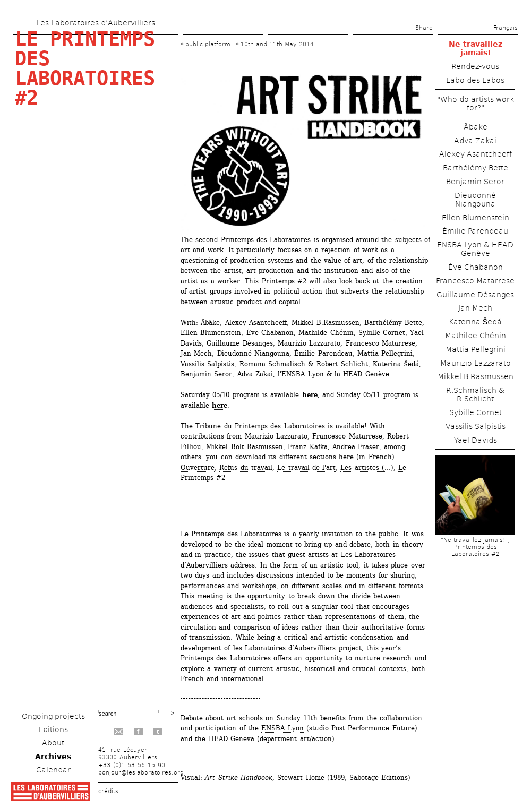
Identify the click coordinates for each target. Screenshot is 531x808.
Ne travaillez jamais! (475, 48)
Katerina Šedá (475, 321)
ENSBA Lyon (282, 728)
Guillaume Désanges (475, 294)
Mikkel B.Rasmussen (475, 376)
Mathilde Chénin (475, 335)
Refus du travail (245, 467)
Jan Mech (475, 308)
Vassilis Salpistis (476, 426)
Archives (53, 756)
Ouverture (198, 467)
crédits (108, 791)
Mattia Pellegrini (476, 349)
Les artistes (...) (366, 467)
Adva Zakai (475, 140)
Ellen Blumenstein (475, 217)
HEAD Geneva (231, 739)
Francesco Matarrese (475, 281)
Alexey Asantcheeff (475, 154)
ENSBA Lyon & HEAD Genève (475, 248)
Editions (53, 729)
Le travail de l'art (306, 467)
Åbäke (475, 127)
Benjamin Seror (475, 181)
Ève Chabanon (475, 267)
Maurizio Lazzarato (475, 363)
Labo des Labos (475, 80)
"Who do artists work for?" (475, 103)
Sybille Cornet (475, 412)
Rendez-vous (475, 66)
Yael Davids (475, 440)
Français (505, 27)
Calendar (53, 770)
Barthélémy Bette (475, 168)
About (53, 742)
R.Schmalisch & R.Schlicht (475, 394)
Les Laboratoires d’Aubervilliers (95, 23)
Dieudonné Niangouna (475, 199)
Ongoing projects (53, 716)
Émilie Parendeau (475, 231)
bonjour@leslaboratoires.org (141, 772)
